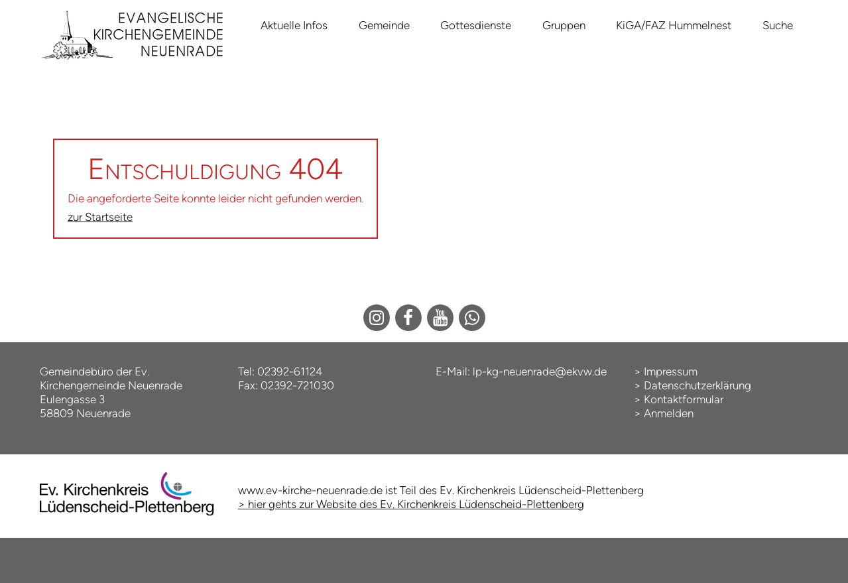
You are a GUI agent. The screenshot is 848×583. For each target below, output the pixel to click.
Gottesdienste (475, 25)
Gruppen (563, 25)
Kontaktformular (683, 399)
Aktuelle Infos (294, 25)
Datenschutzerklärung (697, 385)
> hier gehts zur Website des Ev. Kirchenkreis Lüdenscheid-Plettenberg (411, 504)
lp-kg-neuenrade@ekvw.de (540, 371)
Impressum (670, 371)
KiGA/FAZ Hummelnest (673, 25)
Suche (777, 25)
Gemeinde (384, 25)
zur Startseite (100, 217)
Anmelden (669, 413)
